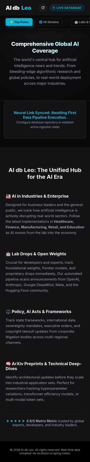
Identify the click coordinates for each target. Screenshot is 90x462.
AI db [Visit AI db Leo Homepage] (18, 7)
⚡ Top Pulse (19, 22)
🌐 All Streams (49, 22)
